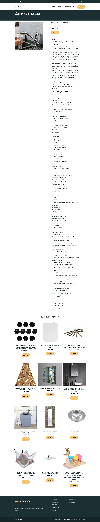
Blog (74, 6)
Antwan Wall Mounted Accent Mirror (50, 388)
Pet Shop (81, 6)
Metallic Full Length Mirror (50, 431)
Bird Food (69, 23)
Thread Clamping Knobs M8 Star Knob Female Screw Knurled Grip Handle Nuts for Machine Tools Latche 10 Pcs (26, 347)
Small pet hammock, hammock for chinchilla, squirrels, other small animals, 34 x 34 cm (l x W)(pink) (26, 473)
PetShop (53, 6)
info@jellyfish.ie (81, 1)
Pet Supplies (68, 6)
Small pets (59, 23)
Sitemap (83, 519)
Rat (66, 23)
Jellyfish (60, 6)
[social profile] (21, 2)
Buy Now (55, 32)
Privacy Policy (77, 519)
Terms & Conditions (68, 519)
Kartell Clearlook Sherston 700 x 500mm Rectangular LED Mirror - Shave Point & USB (74, 389)
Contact (60, 519)
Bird (64, 23)
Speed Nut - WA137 (74, 431)
